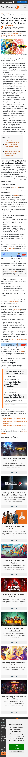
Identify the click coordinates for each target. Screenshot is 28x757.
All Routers (4, 738)
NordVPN (16, 195)
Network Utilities (13, 301)
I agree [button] (16, 745)
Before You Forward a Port (12, 144)
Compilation (12, 35)
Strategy (22, 33)
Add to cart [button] (22, 2)
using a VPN (15, 187)
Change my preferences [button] (16, 751)
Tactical (10, 33)
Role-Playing (16, 33)
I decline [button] (17, 748)
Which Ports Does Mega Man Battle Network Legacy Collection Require (12, 153)
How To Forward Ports (11, 150)
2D (7, 33)
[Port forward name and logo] (7, 2)
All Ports (3, 740)
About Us (3, 748)
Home (2, 13)
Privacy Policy (4, 749)
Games (8, 13)
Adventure (3, 35)
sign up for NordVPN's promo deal (18, 339)
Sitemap (3, 732)
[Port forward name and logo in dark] (10, 7)
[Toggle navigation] (25, 6)
